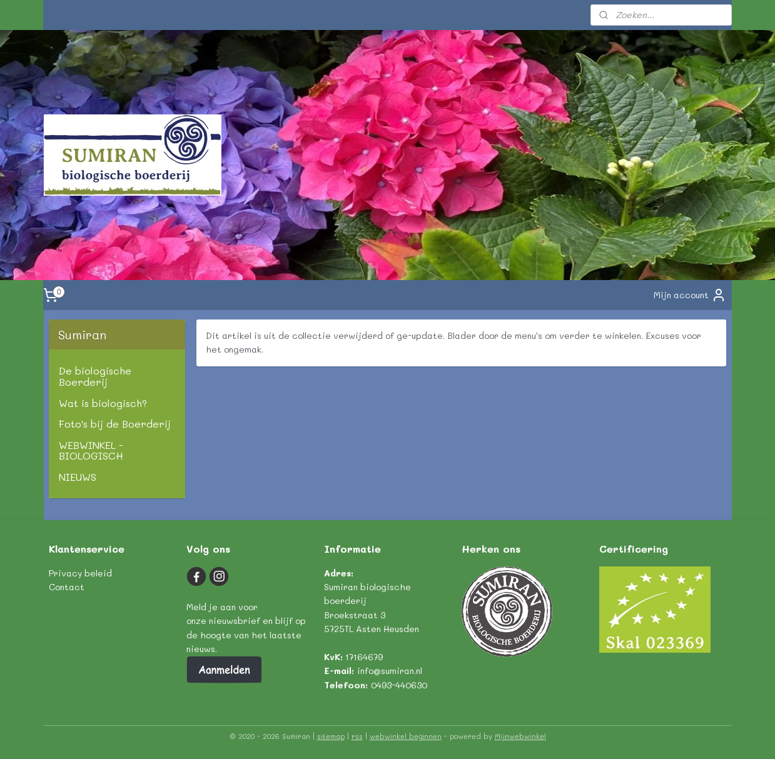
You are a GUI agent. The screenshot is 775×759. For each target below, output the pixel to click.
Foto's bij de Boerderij (115, 423)
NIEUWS (77, 476)
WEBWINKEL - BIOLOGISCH (91, 450)
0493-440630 (399, 685)
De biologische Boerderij (95, 376)
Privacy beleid (80, 573)
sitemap (331, 736)
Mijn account (690, 295)
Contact (66, 587)
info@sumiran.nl (389, 670)
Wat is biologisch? (103, 403)
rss (357, 736)
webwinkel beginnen (406, 736)
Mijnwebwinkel (520, 736)
